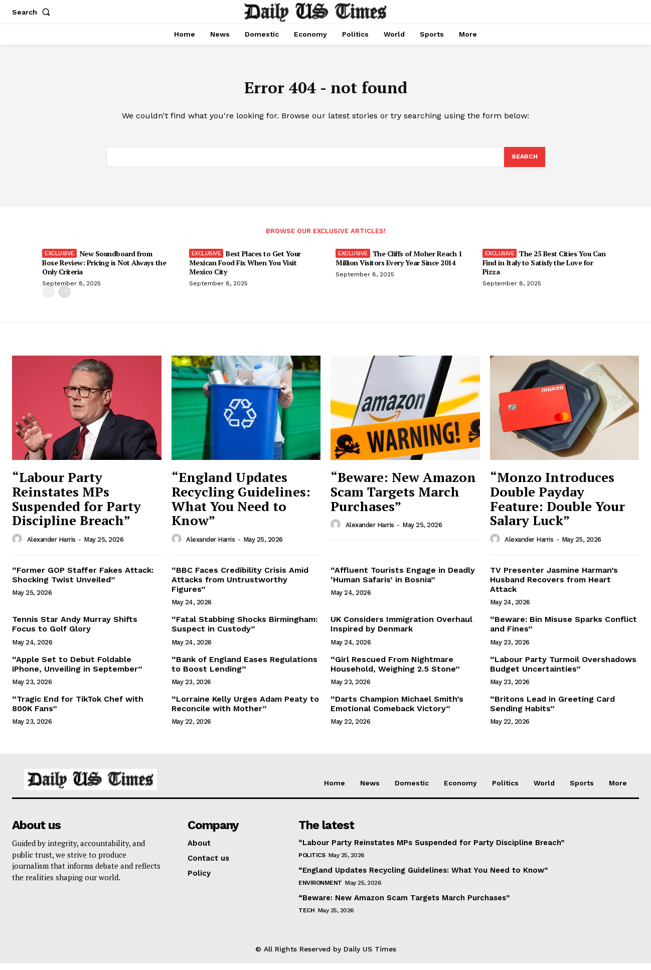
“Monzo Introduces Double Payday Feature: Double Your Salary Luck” (557, 505)
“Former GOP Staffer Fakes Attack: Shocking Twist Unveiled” (82, 581)
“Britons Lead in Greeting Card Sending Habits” (552, 710)
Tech (306, 916)
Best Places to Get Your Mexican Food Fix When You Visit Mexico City (245, 269)
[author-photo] (18, 545)
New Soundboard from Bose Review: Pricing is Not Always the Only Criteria (104, 269)
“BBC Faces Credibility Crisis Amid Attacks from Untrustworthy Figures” (240, 586)
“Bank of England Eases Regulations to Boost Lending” (244, 670)
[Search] (524, 162)
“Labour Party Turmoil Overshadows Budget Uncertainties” (563, 670)
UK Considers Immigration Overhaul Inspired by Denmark (401, 630)
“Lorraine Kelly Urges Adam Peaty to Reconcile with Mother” (245, 710)
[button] (33, 12)
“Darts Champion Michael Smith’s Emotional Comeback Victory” (397, 710)
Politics (311, 861)
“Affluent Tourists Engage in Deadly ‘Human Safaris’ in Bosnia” (403, 581)
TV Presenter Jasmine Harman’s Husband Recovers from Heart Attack (554, 586)
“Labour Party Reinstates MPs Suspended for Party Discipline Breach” (76, 505)
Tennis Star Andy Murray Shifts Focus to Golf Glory (74, 630)
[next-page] (64, 298)
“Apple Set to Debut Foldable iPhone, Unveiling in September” (77, 670)
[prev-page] (48, 298)
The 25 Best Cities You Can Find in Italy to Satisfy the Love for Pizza (544, 269)
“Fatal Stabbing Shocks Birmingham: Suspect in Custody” (244, 630)
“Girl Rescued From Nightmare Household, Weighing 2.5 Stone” (395, 670)
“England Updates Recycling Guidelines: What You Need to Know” (241, 505)
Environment (320, 889)
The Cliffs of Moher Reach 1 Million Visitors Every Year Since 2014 (399, 264)
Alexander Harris (51, 546)
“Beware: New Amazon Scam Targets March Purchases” (403, 498)
